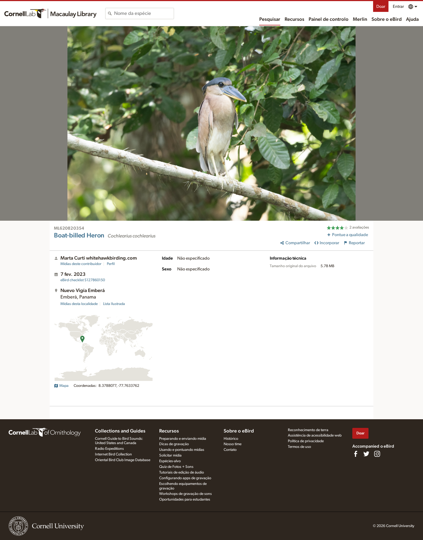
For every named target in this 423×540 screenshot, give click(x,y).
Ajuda (412, 19)
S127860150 (82, 280)
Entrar (398, 6)
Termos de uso (299, 447)
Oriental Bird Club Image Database (122, 460)
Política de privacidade (306, 441)
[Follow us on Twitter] (366, 454)
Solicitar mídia (170, 455)
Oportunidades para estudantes (184, 499)
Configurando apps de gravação (185, 478)
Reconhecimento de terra (308, 430)
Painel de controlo (329, 19)
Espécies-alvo (170, 461)
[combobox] (144, 13)
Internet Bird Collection (113, 454)
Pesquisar (269, 19)
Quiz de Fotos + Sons (176, 467)
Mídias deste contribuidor (80, 264)
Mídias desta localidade (79, 304)
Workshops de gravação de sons (185, 494)
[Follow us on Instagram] (377, 454)
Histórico (231, 439)
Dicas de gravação (174, 444)
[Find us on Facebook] (355, 454)
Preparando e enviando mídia (182, 439)
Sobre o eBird (386, 19)
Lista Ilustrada (114, 304)
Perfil (111, 264)
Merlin (360, 19)
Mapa (61, 386)
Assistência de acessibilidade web (315, 435)
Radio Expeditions (109, 449)
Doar (380, 6)
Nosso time (232, 444)
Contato (230, 450)
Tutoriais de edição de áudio (181, 472)
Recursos (294, 19)
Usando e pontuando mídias (181, 450)
